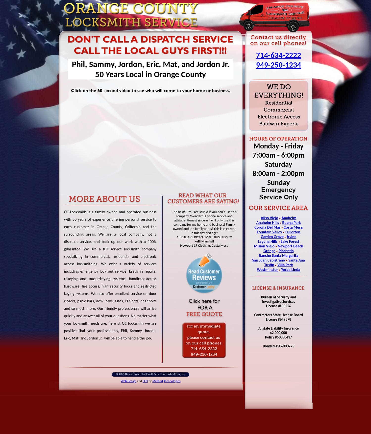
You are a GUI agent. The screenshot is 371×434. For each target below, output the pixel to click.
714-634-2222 (278, 55)
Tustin (269, 265)
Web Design (128, 381)
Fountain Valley (269, 232)
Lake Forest (290, 241)
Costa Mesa (293, 227)
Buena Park (291, 222)
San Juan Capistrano (268, 260)
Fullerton (292, 232)
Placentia (286, 250)
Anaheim (288, 218)
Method (157, 381)
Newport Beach (290, 246)
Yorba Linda (290, 269)
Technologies (172, 381)
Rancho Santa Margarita (278, 255)
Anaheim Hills (267, 222)
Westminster (267, 269)
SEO (145, 381)
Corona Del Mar (267, 227)
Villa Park (285, 265)
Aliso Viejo (269, 218)
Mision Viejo (264, 246)
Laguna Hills (267, 241)
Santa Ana (296, 260)
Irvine (291, 236)
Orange (269, 250)
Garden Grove (272, 236)
